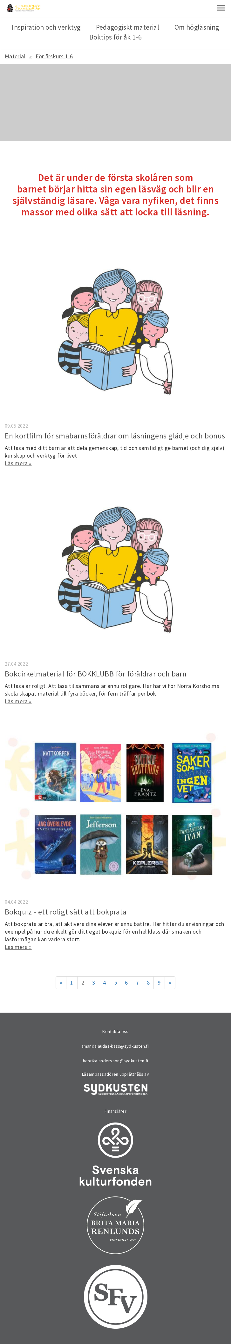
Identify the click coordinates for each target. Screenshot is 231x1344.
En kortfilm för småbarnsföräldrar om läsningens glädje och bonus (115, 436)
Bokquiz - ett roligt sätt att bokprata (65, 912)
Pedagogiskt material (127, 27)
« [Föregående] (61, 982)
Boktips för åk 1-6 (115, 37)
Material (15, 56)
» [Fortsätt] (170, 982)
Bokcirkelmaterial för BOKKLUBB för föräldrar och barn (96, 674)
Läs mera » (18, 463)
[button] (221, 8)
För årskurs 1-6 (54, 56)
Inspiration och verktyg (46, 27)
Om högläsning (196, 27)
